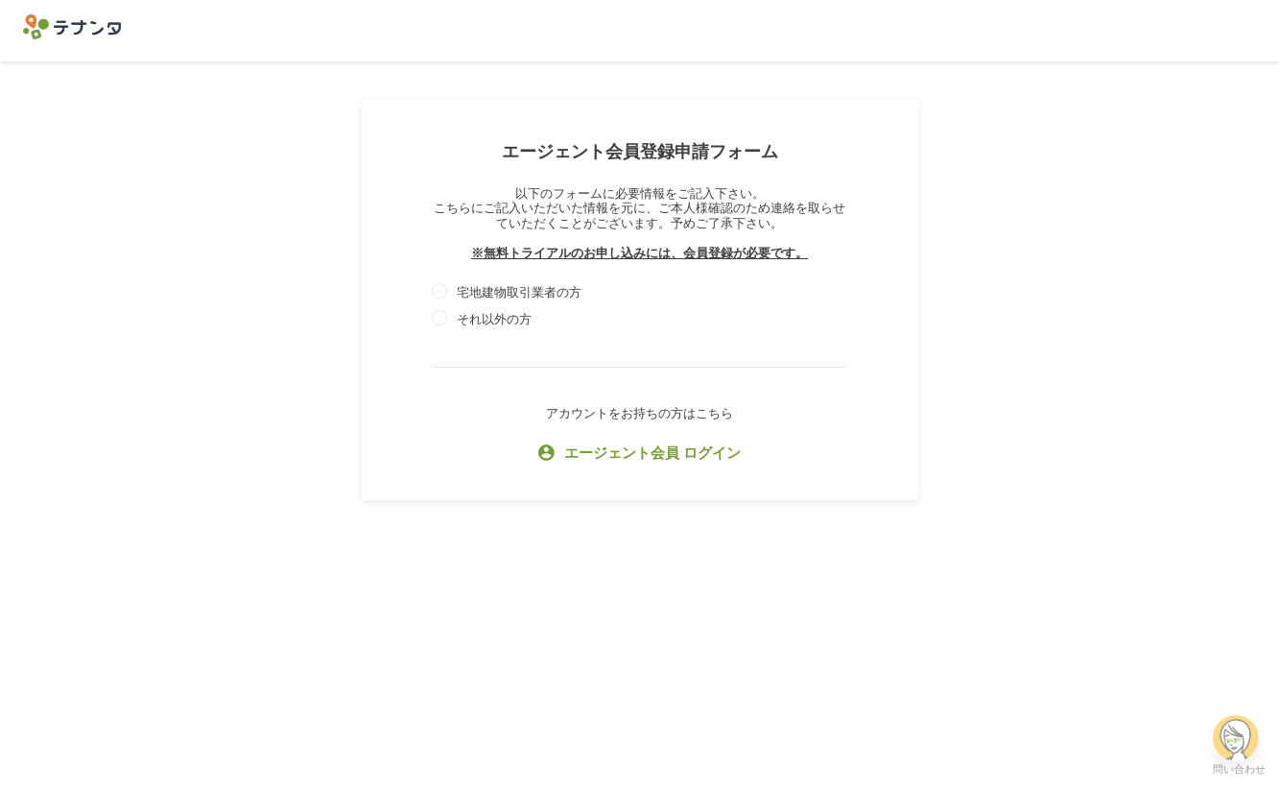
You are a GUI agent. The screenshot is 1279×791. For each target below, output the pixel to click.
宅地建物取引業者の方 (519, 292)
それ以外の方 (494, 319)
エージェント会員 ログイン (639, 454)
